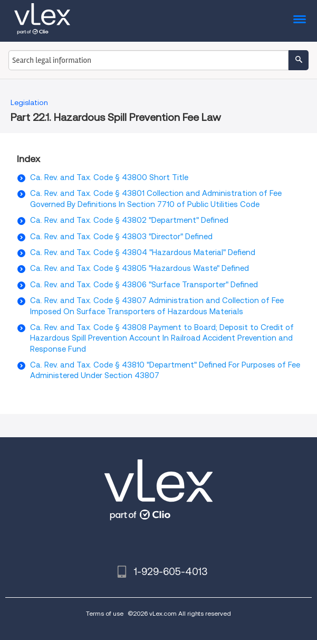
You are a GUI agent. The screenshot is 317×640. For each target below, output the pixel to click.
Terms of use (104, 613)
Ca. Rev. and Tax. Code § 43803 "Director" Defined (121, 236)
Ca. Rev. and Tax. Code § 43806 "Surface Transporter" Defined (144, 284)
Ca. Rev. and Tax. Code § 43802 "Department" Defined (129, 220)
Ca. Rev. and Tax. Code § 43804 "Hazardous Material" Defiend (142, 252)
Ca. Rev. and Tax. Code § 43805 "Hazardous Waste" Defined (139, 268)
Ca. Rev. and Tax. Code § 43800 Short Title (109, 177)
